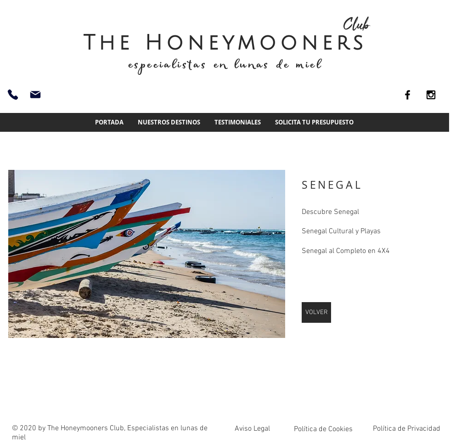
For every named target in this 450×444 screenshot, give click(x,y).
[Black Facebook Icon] (407, 95)
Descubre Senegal (330, 212)
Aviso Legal (252, 428)
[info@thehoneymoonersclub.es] (35, 95)
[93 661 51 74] (13, 95)
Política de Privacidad (406, 428)
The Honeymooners (225, 43)
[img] (146, 254)
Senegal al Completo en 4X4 (346, 251)
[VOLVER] (316, 312)
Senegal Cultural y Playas (341, 231)
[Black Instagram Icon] (431, 95)
